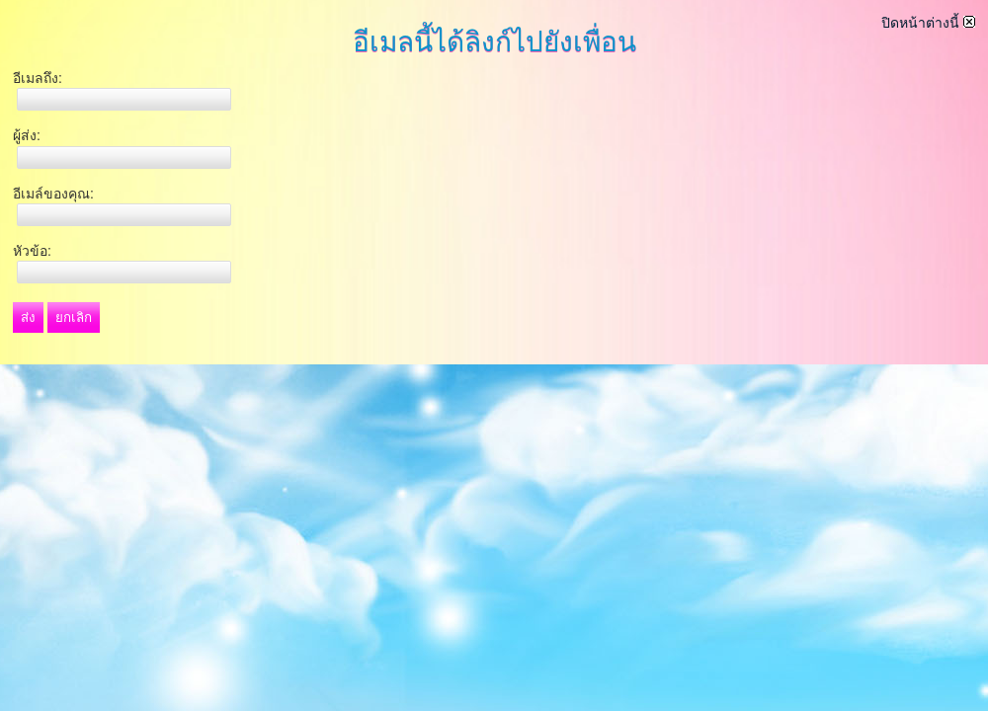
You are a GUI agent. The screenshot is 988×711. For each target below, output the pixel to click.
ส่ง (28, 317)
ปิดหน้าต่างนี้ (928, 23)
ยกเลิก (73, 317)
